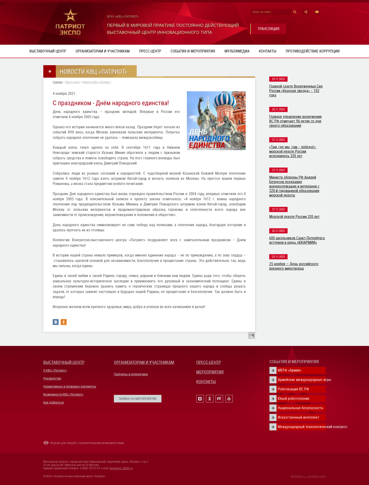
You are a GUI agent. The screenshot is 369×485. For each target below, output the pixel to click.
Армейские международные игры (302, 379)
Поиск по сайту (262, 12)
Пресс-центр (150, 51)
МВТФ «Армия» (289, 370)
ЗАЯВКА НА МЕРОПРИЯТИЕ (138, 399)
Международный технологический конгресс (302, 427)
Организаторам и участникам (103, 51)
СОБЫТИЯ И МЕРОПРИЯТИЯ (294, 361)
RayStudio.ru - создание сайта (308, 476)
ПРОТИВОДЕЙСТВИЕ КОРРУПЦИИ (313, 51)
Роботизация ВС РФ (293, 389)
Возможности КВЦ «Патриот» (63, 394)
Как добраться (53, 402)
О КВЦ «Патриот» (55, 370)
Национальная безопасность (300, 408)
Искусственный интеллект (298, 417)
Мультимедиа (237, 51)
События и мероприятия (193, 51)
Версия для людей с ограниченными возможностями (87, 443)
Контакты (267, 51)
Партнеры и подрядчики (131, 374)
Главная (57, 82)
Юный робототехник (293, 398)
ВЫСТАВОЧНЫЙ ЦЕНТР (63, 362)
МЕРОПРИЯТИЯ (210, 371)
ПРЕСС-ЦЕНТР (208, 362)
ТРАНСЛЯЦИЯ (268, 29)
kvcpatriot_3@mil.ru (121, 468)
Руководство (52, 378)
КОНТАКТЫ (206, 381)
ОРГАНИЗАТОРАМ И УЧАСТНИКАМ (144, 362)
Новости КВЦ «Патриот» (96, 82)
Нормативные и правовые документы (69, 386)
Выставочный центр (47, 51)
